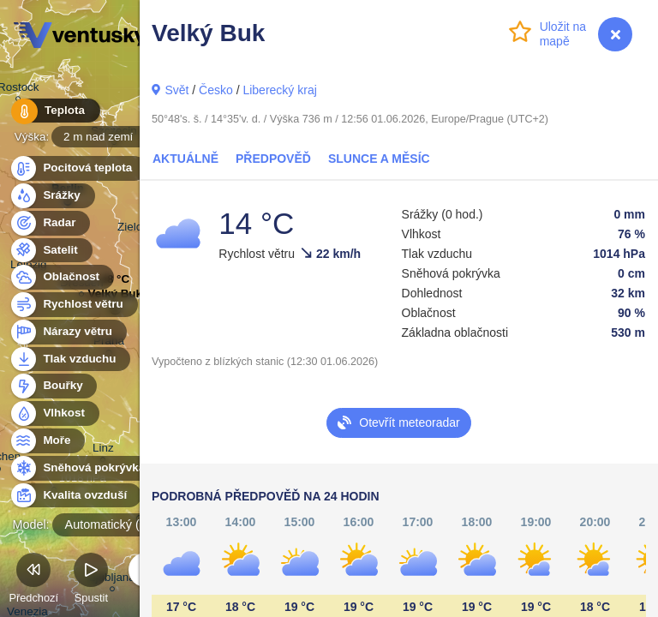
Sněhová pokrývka (84, 468)
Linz (103, 450)
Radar (49, 223)
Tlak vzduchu (70, 359)
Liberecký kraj (279, 90)
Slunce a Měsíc (379, 158)
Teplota (53, 111)
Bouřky (53, 386)
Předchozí (33, 580)
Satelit (50, 250)
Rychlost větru (73, 304)
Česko (216, 90)
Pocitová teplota (77, 168)
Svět (176, 90)
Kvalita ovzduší (75, 495)
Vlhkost (54, 413)
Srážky (52, 195)
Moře (47, 440)
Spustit (91, 580)
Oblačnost (61, 277)
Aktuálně (185, 158)
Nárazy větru (67, 332)
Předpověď (273, 158)
